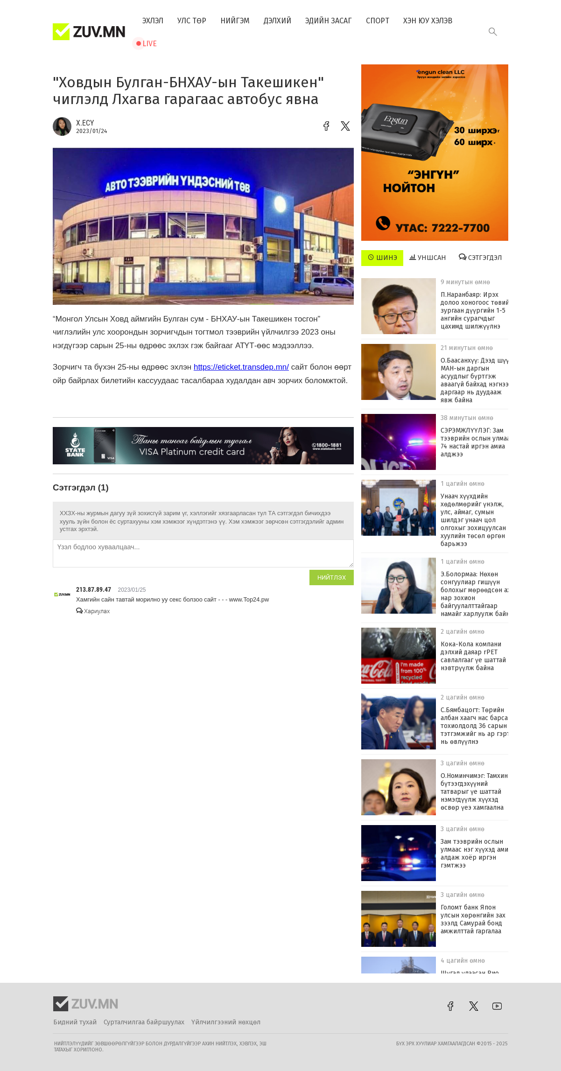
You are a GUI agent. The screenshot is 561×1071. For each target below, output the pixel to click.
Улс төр (191, 20)
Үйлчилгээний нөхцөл (225, 1022)
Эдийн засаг (328, 20)
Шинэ (382, 257)
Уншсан (427, 257)
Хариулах (93, 611)
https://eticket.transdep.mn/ (241, 367)
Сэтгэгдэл (480, 257)
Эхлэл (152, 20)
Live (149, 43)
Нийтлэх (331, 577)
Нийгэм (235, 20)
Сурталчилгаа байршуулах (144, 1022)
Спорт (377, 20)
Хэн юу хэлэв (427, 20)
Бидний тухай (75, 1022)
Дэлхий (277, 20)
